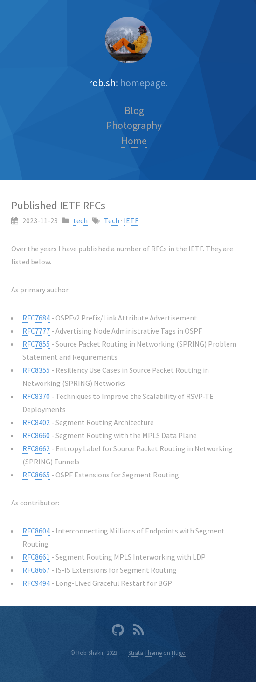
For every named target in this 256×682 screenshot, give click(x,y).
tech (80, 220)
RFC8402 (36, 422)
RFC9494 (36, 583)
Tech (111, 220)
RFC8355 (36, 370)
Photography (134, 125)
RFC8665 (36, 474)
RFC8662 (36, 448)
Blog (134, 110)
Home (134, 141)
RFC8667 (36, 570)
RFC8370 (36, 396)
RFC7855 (36, 343)
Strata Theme (145, 652)
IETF (131, 220)
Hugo (179, 652)
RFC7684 (36, 317)
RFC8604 (36, 530)
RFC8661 (36, 556)
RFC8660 (36, 435)
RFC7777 (36, 330)
